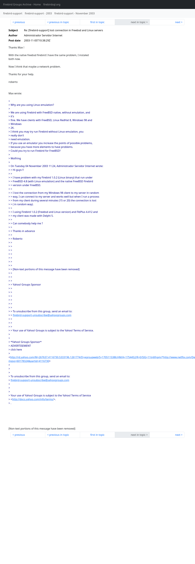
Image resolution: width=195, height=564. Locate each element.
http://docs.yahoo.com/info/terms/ (33, 399)
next (177, 22)
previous (20, 22)
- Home (22, 4)
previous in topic (59, 22)
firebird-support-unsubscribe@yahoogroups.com (42, 315)
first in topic (97, 22)
